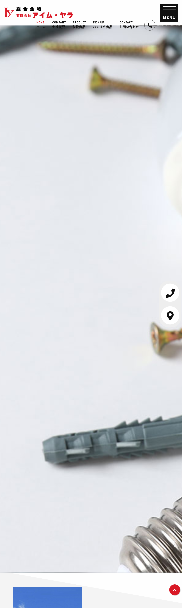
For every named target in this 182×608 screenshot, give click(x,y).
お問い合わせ (131, 25)
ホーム (43, 25)
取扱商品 (81, 25)
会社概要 (61, 25)
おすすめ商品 (104, 25)
